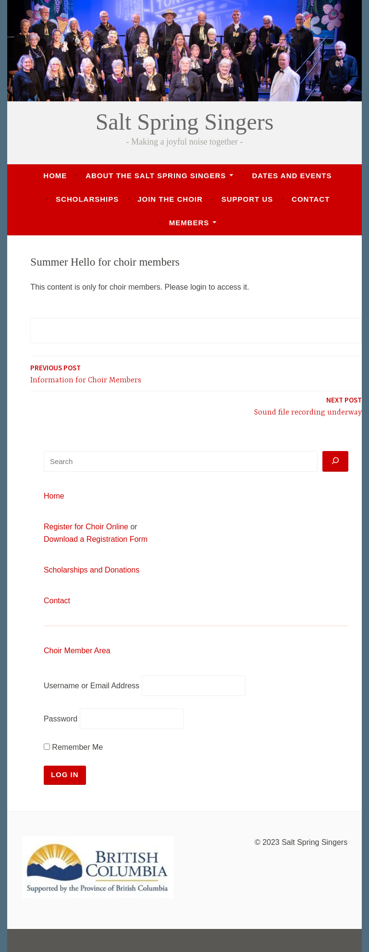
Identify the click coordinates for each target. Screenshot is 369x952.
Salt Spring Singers (185, 121)
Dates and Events (292, 175)
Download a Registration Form (96, 539)
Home (55, 175)
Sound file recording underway (308, 405)
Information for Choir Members (85, 373)
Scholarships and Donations (91, 570)
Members (189, 223)
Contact (311, 199)
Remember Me (73, 747)
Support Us (247, 199)
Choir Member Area (77, 651)
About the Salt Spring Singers (156, 175)
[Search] (335, 461)
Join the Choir (170, 199)
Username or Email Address (91, 686)
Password (60, 719)
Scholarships (87, 199)
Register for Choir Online (86, 527)
